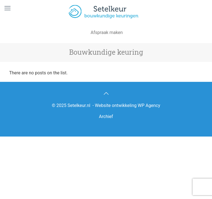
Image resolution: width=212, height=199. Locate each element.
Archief (106, 116)
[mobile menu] (7, 8)
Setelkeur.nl (78, 105)
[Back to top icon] (106, 93)
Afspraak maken (107, 32)
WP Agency (149, 105)
